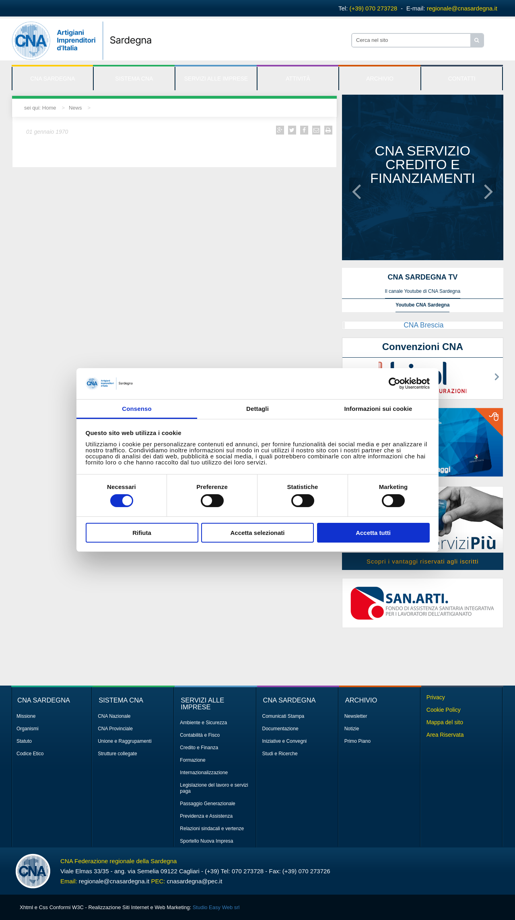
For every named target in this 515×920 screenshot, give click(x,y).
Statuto (24, 741)
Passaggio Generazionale (207, 803)
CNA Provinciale (115, 728)
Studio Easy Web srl (216, 907)
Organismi (27, 728)
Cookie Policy (443, 710)
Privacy (435, 697)
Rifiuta (141, 532)
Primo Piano (357, 741)
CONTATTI (462, 78)
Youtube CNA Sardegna (422, 305)
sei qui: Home (40, 108)
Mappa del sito (444, 722)
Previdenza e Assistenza (206, 816)
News (75, 108)
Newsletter (355, 716)
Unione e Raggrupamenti (124, 741)
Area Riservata (445, 734)
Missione (25, 716)
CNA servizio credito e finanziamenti (422, 164)
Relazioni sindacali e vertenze (212, 828)
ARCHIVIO (379, 78)
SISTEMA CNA (134, 78)
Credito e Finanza (199, 747)
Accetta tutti (373, 532)
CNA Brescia (423, 325)
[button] (356, 185)
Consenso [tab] (136, 408)
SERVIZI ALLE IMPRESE (216, 78)
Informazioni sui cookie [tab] (378, 408)
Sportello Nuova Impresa (206, 841)
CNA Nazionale (114, 716)
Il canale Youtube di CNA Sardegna (422, 291)
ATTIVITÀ (298, 78)
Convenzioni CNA (422, 346)
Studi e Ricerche (280, 753)
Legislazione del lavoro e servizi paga (214, 788)
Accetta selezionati (257, 532)
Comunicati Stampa (283, 716)
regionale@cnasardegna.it (462, 8)
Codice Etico (29, 753)
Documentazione (280, 728)
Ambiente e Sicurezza (203, 722)
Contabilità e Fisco (200, 735)
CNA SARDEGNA (52, 78)
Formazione (192, 760)
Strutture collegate (117, 753)
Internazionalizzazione (204, 772)
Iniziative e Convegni (284, 741)
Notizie (351, 728)
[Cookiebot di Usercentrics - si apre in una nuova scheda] (394, 383)
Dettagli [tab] (257, 408)
